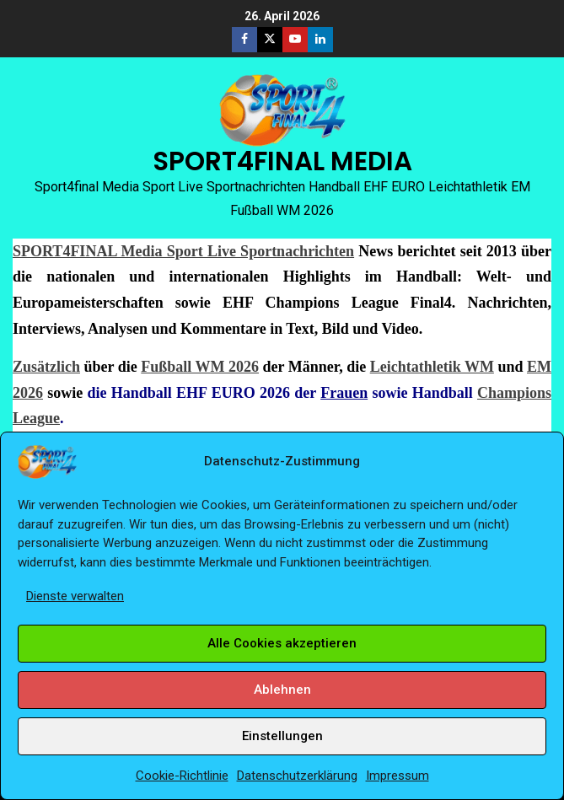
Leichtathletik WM (432, 366)
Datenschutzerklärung (297, 775)
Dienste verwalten (75, 596)
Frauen (344, 392)
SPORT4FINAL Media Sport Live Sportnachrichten (183, 251)
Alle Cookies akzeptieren (282, 643)
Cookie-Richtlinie (182, 775)
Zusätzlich (46, 366)
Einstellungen (282, 736)
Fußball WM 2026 (200, 366)
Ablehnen (282, 689)
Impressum (397, 775)
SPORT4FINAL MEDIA (282, 161)
